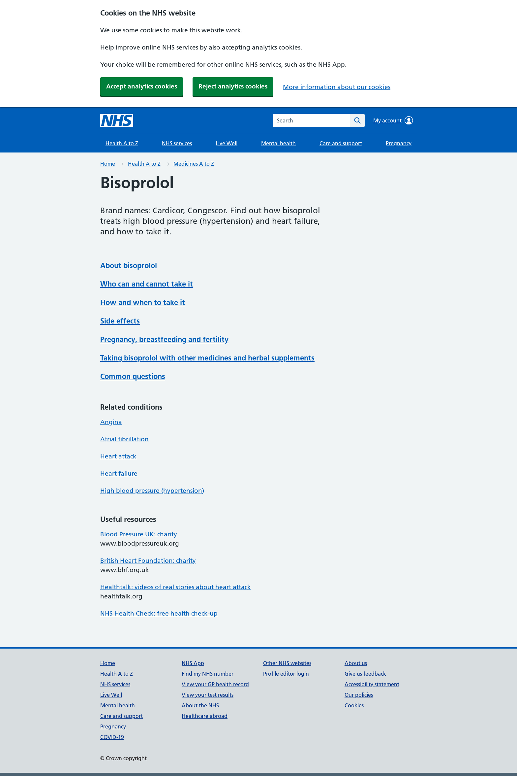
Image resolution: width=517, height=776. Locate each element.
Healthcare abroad (205, 716)
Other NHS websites (287, 663)
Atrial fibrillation (124, 439)
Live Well (226, 143)
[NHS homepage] (116, 120)
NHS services (177, 143)
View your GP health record (215, 684)
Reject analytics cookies (232, 86)
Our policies (359, 695)
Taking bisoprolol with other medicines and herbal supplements (207, 357)
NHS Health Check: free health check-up (159, 613)
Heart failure (118, 473)
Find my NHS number (207, 673)
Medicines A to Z (193, 163)
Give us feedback (365, 673)
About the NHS (200, 705)
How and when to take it (142, 302)
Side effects (120, 320)
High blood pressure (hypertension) (152, 490)
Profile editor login (286, 673)
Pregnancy (398, 143)
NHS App (193, 663)
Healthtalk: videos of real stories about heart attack (175, 587)
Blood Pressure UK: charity (138, 534)
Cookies (354, 705)
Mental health (278, 143)
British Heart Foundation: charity (148, 560)
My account (393, 120)
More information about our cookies (336, 87)
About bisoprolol (128, 265)
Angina (111, 422)
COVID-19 (112, 737)
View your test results (207, 695)
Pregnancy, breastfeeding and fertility (164, 339)
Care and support (340, 143)
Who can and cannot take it (146, 283)
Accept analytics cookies (141, 86)
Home (107, 163)
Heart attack (118, 456)
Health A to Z (122, 143)
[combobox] (311, 120)
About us (356, 663)
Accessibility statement (372, 684)
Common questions (132, 376)
